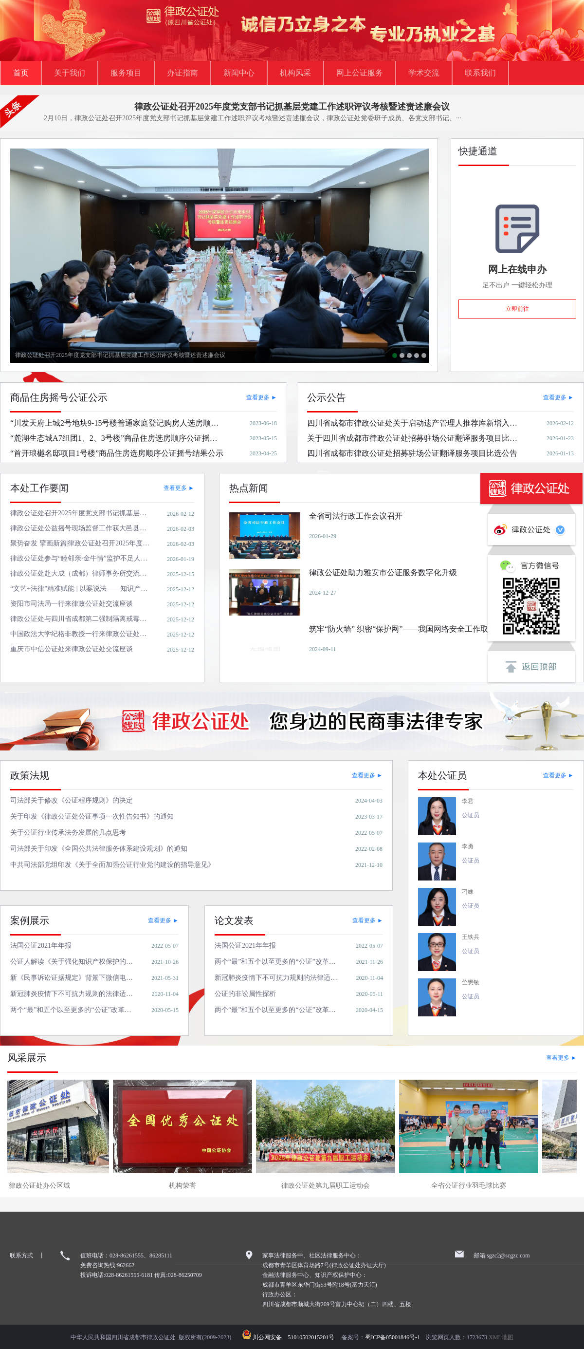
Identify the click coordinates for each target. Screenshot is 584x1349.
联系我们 (480, 73)
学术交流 (423, 73)
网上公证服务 (359, 73)
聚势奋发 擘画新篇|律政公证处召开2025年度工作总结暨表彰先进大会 (409, 355)
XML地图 (501, 1337)
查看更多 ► (261, 397)
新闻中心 (239, 73)
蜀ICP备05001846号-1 (392, 1337)
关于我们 (69, 73)
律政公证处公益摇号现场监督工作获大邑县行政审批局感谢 (402, 355)
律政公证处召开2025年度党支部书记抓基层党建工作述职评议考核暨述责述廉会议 (292, 107)
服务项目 (126, 73)
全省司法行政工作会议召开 (416, 355)
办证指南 (182, 73)
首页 (21, 73)
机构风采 (295, 73)
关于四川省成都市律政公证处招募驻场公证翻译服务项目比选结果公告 (423, 355)
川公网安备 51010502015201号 (296, 1337)
